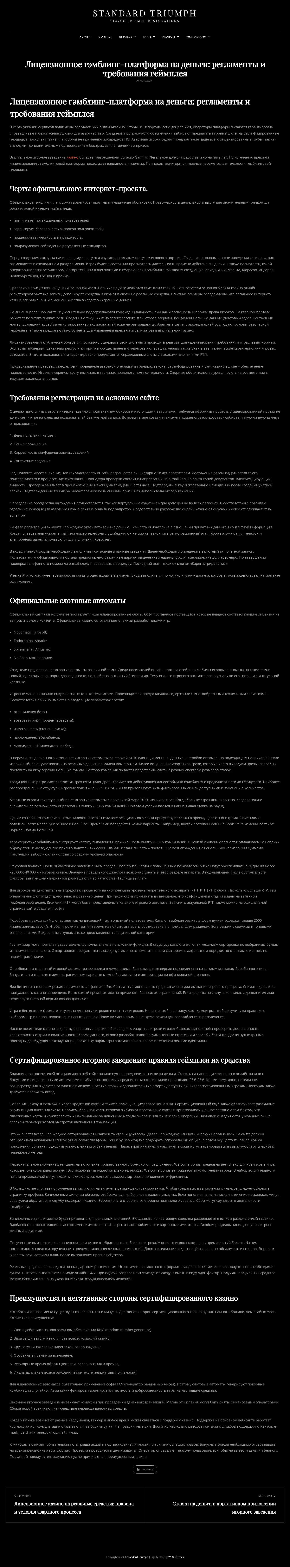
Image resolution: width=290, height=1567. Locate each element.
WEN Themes (176, 1557)
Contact (105, 36)
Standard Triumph (145, 13)
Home (84, 36)
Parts (147, 36)
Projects (168, 36)
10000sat (147, 1469)
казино (72, 157)
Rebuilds (125, 36)
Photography (196, 36)
